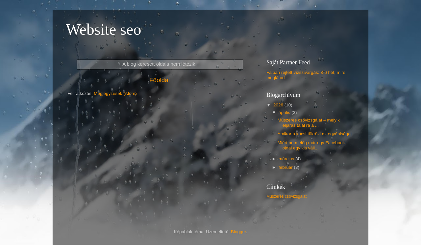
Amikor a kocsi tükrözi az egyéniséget (315, 133)
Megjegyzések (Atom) (115, 93)
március (287, 158)
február (286, 167)
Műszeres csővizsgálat (286, 196)
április (285, 112)
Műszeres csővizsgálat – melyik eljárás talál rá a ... (309, 123)
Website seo (103, 29)
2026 (279, 104)
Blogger (238, 231)
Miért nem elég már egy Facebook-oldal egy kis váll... (312, 145)
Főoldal (159, 80)
